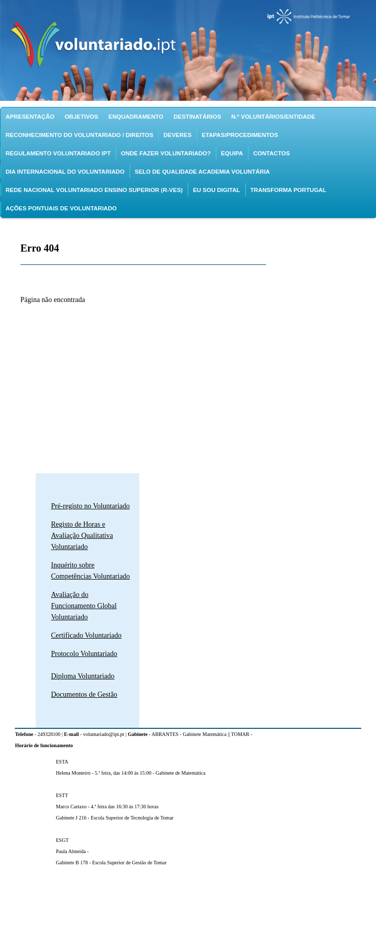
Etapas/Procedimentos (240, 135)
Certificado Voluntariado (86, 635)
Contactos (271, 153)
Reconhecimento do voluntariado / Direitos (79, 135)
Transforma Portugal (288, 190)
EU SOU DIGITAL (216, 190)
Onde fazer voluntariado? (166, 153)
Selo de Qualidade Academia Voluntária (202, 172)
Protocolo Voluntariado (84, 654)
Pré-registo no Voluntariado (90, 506)
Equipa (232, 153)
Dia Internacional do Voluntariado (65, 172)
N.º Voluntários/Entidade (273, 117)
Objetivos (81, 117)
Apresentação (30, 117)
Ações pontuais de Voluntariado (61, 208)
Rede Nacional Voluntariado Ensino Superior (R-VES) (94, 190)
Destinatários (197, 117)
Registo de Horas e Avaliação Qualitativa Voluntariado (82, 536)
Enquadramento (135, 117)
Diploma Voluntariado (82, 676)
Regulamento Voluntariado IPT (58, 153)
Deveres (177, 135)
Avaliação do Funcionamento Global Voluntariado (84, 606)
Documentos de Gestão (84, 694)
